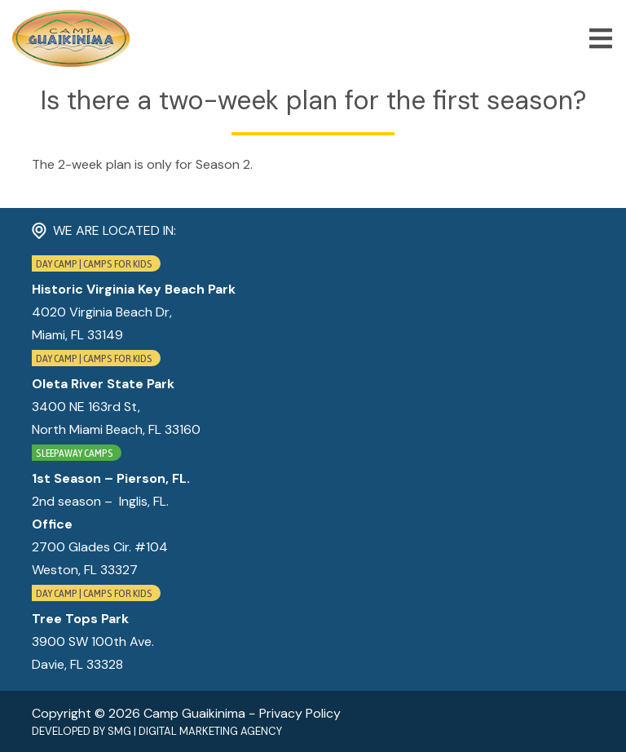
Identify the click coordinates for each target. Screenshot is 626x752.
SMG (119, 731)
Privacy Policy (300, 713)
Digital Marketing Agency (210, 731)
